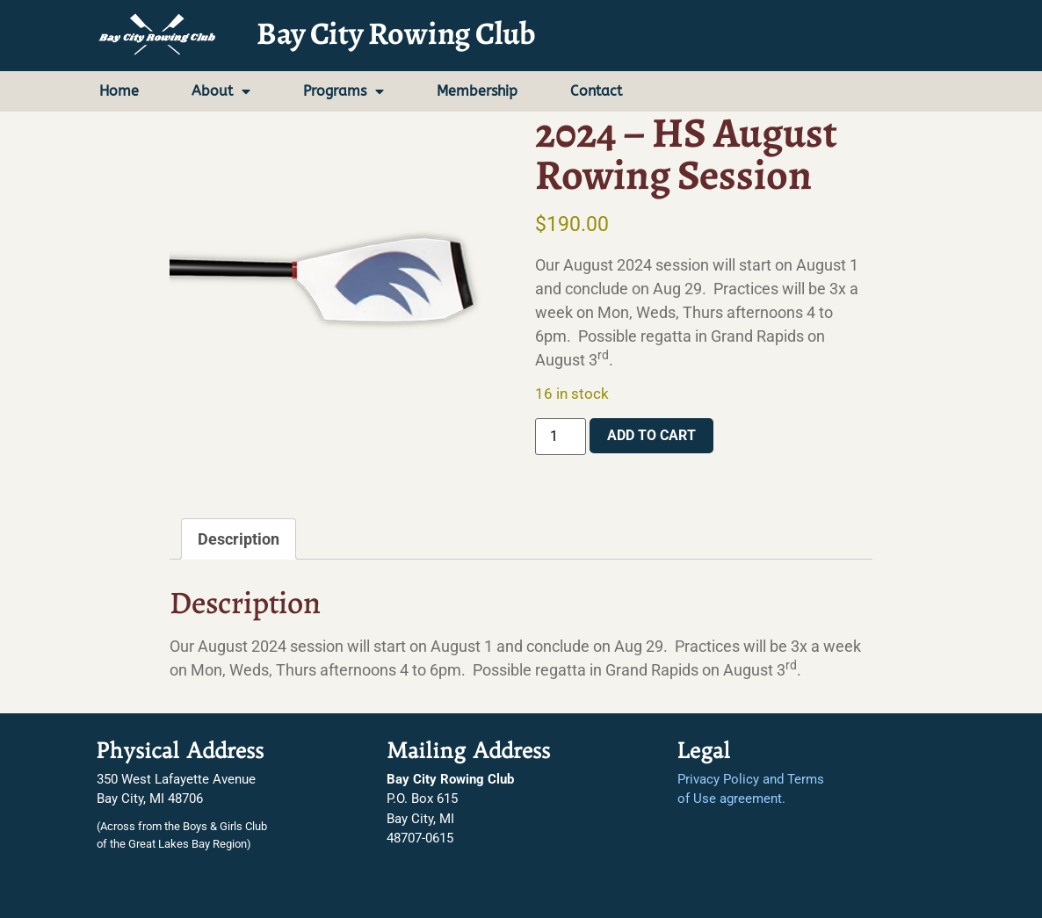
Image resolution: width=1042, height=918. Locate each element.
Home (119, 91)
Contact (596, 91)
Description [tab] (238, 539)
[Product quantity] (560, 436)
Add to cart (651, 435)
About (221, 91)
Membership (477, 91)
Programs (343, 91)
